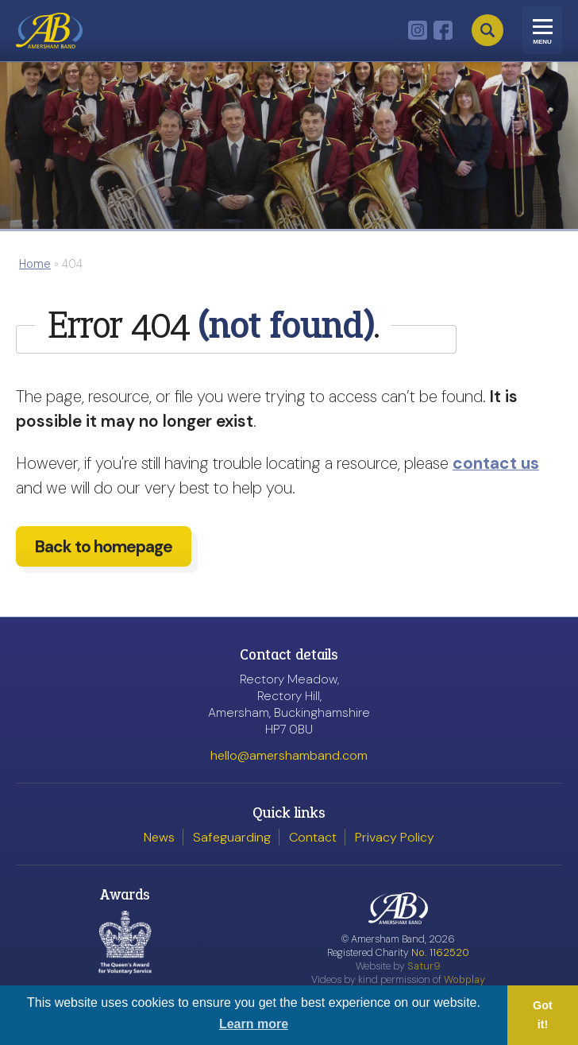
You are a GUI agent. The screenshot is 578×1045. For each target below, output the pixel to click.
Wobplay (464, 979)
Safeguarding (232, 837)
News (159, 837)
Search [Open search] (487, 30)
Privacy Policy (394, 837)
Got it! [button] (543, 1015)
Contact (313, 837)
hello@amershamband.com (289, 755)
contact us (496, 463)
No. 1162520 (440, 952)
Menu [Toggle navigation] (542, 41)
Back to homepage (103, 552)
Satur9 (424, 966)
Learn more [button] (253, 1024)
